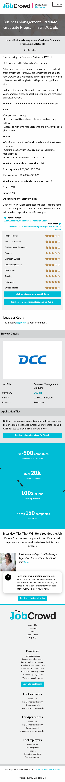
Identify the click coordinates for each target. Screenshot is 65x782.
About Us (32, 625)
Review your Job (33, 705)
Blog (33, 631)
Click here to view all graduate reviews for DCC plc (32, 302)
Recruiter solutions (32, 754)
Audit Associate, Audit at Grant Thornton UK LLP (25, 221)
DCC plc (38, 392)
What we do (32, 744)
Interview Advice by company (32, 665)
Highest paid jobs (32, 656)
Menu (57, 4)
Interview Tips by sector (32, 674)
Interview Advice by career (32, 671)
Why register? (33, 747)
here (26, 561)
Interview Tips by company (32, 668)
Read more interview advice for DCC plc (32, 435)
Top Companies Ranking (32, 702)
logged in (21, 322)
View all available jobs (32, 684)
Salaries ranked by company (32, 662)
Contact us (33, 628)
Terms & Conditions (43, 770)
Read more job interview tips (32, 598)
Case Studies (32, 634)
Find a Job (32, 698)
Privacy (56, 770)
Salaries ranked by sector (32, 659)
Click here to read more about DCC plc (32, 294)
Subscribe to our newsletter (32, 708)
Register (32, 751)
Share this (30, 50)
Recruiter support (32, 757)
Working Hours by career (32, 678)
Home (8, 40)
